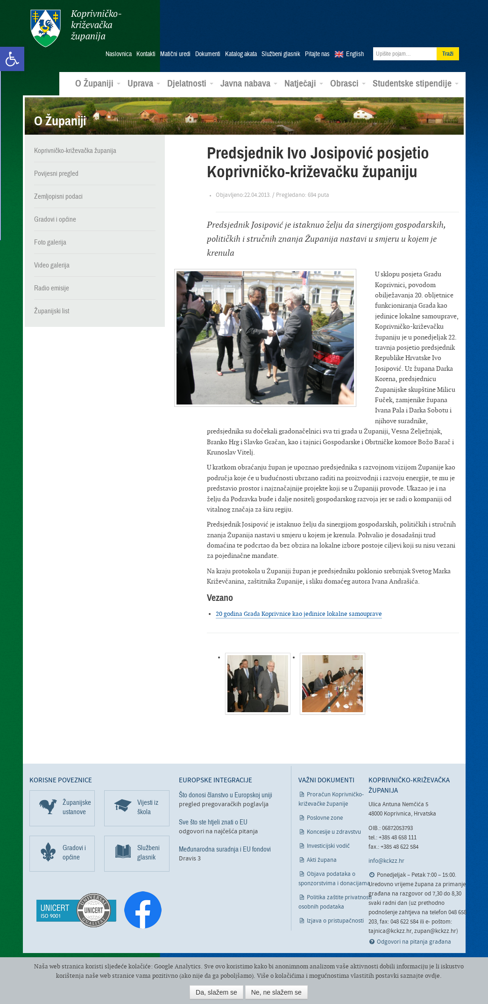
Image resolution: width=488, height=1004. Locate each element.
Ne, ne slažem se (276, 992)
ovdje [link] (432, 976)
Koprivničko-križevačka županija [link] (74, 28)
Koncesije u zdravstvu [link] (334, 830)
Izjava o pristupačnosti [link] (335, 919)
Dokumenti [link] (207, 52)
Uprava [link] (143, 81)
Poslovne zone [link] (325, 816)
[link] (12, 59)
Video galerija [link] (52, 262)
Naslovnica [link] (119, 52)
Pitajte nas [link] (317, 52)
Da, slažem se (216, 992)
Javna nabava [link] (248, 81)
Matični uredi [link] (175, 52)
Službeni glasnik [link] (281, 52)
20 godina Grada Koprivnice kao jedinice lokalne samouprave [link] (299, 612)
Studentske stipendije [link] (416, 81)
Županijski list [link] (51, 308)
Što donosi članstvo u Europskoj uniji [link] (225, 792)
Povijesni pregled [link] (56, 171)
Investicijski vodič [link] (328, 844)
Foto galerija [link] (50, 240)
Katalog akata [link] (241, 52)
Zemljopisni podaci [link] (58, 194)
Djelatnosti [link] (190, 81)
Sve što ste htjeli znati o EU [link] (213, 819)
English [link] (355, 52)
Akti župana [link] (322, 858)
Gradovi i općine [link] (55, 217)
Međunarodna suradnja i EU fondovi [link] (225, 847)
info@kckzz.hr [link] (386, 859)
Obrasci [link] (348, 81)
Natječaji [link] (303, 81)
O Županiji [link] (97, 81)
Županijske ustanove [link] (77, 804)
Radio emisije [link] (51, 285)
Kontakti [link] (146, 52)
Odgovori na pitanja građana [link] (414, 940)
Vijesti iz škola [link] (147, 804)
